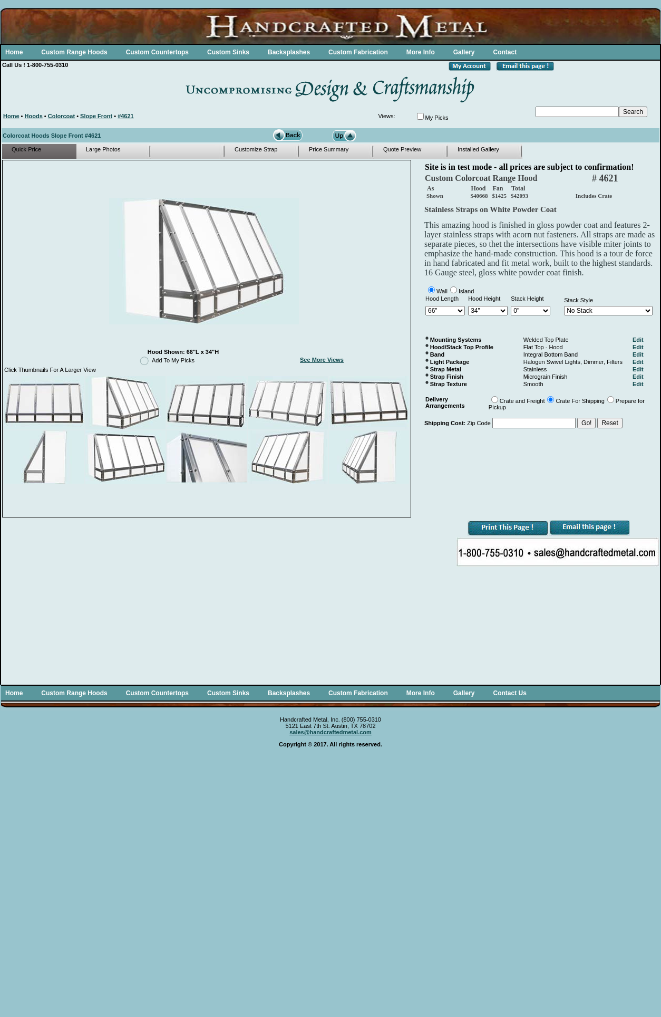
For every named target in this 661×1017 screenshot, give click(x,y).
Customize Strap (256, 149)
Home (14, 52)
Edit (638, 340)
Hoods (34, 116)
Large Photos (103, 149)
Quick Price (26, 149)
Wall (442, 291)
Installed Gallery (478, 149)
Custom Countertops (157, 52)
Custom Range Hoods (74, 52)
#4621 (126, 116)
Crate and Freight (522, 401)
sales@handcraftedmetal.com (330, 732)
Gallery (464, 52)
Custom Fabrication (358, 52)
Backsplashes (289, 52)
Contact (505, 52)
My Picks (437, 117)
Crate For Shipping (580, 401)
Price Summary (328, 149)
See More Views (322, 360)
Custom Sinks (228, 52)
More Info (420, 52)
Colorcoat (61, 116)
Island (466, 291)
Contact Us (509, 693)
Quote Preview (402, 149)
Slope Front (96, 116)
